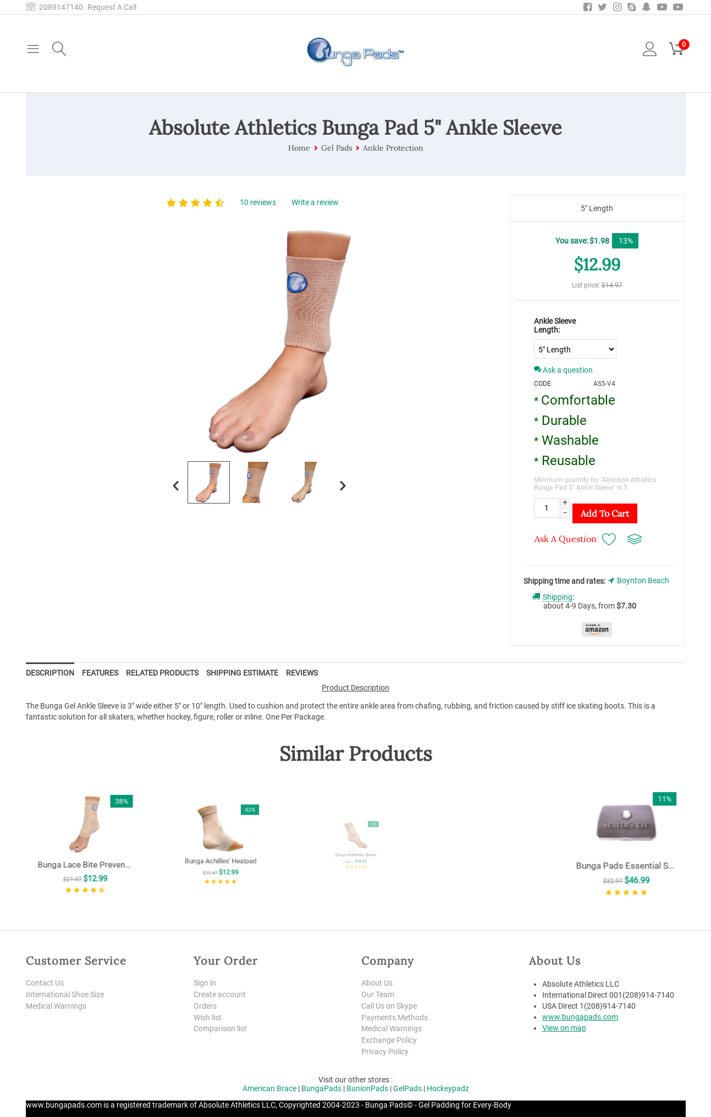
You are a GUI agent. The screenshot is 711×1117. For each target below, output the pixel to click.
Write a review (315, 202)
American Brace (269, 1088)
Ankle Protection (393, 148)
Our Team (377, 994)
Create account (220, 994)
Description (50, 672)
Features (100, 672)
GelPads (407, 1088)
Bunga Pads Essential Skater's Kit (626, 854)
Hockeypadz (448, 1088)
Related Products (162, 672)
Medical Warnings (56, 1006)
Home (299, 148)
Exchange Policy (389, 1040)
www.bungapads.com (580, 1017)
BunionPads (367, 1088)
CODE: (543, 384)
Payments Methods (394, 1017)
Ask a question (563, 370)
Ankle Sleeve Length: (555, 325)
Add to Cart (605, 513)
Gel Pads (336, 148)
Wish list (208, 1017)
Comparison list (220, 1028)
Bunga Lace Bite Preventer (85, 852)
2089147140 (54, 7)
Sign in (205, 982)
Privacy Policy (385, 1051)
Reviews (302, 672)
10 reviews (258, 202)
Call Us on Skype (389, 1006)
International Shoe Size (65, 994)
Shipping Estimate (242, 672)
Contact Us (45, 982)
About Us (377, 982)
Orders (205, 1006)
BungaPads (321, 1088)
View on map (564, 1028)
